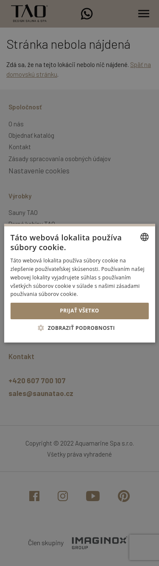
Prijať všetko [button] (79, 310)
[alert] (79, 283)
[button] (79, 327)
